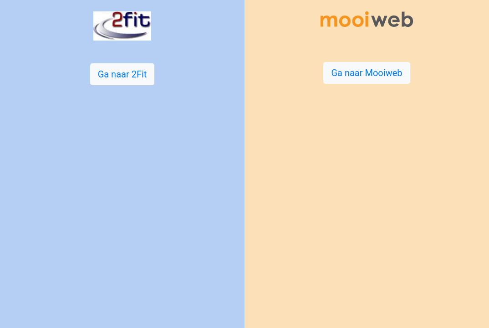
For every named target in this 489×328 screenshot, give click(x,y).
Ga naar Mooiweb (366, 72)
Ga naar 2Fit (122, 74)
